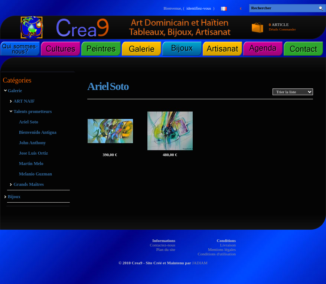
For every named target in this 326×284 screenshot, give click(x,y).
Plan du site (165, 249)
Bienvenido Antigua (37, 132)
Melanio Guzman (35, 174)
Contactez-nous (162, 245)
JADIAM (200, 263)
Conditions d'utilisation (217, 254)
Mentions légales (222, 249)
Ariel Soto (28, 122)
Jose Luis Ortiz (33, 153)
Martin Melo (31, 163)
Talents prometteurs (33, 111)
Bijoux (14, 196)
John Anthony (32, 142)
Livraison (228, 245)
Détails (273, 29)
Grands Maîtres (29, 184)
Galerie (15, 90)
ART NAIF (24, 101)
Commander (287, 29)
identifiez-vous (198, 8)
